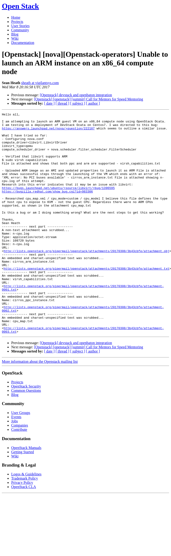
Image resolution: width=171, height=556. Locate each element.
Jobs (14, 465)
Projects (17, 22)
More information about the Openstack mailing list (40, 406)
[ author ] (93, 103)
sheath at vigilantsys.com (40, 83)
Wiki (14, 38)
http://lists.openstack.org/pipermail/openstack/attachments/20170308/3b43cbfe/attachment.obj (86, 279)
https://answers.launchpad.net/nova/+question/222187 (48, 132)
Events (16, 461)
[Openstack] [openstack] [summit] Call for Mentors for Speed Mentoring (88, 99)
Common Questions (26, 435)
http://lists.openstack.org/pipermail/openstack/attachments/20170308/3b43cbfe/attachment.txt (86, 300)
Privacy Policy (22, 527)
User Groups (20, 457)
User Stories (20, 26)
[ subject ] (77, 103)
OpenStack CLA (23, 531)
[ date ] (49, 103)
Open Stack (20, 6)
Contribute (19, 474)
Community (20, 30)
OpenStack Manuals (26, 492)
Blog (14, 34)
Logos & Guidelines (26, 518)
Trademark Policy (24, 522)
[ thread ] (62, 103)
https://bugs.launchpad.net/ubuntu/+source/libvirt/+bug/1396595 (58, 203)
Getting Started (22, 496)
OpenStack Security (26, 430)
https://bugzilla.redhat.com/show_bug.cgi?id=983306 (47, 207)
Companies (19, 469)
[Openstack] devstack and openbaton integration (76, 95)
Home (15, 17)
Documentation (22, 43)
